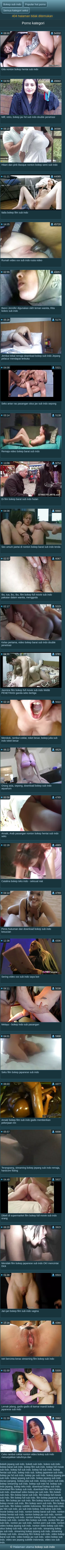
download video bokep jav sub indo (29, 1492)
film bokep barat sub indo (24, 1494)
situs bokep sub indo (11, 1528)
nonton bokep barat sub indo (40, 1511)
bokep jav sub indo (35, 1475)
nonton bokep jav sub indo (39, 1514)
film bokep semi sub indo (38, 1503)
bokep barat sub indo (11, 1467)
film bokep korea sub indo (46, 1500)
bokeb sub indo (34, 1464)
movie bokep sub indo (12, 1511)
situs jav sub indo (32, 1528)
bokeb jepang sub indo (12, 1464)
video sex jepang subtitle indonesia (25, 1539)
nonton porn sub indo (44, 1522)
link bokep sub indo (50, 1508)
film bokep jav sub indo (18, 1500)
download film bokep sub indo (16, 1489)
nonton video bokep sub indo (47, 1525)
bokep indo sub (26, 1472)
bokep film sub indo (34, 1467)
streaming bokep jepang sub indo (32, 1531)
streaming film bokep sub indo (34, 1534)
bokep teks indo (22, 1486)
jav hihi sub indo (8, 1508)
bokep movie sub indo (52, 1480)
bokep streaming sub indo (14, 1483)
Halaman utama (23, 1547)
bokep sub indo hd (39, 1483)
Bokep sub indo (12, 4)
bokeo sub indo (52, 1464)
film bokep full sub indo (23, 1497)
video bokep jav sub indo (30, 1536)
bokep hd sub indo (42, 1469)
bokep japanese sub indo (49, 1472)
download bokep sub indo (46, 1486)
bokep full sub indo (21, 1469)
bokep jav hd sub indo (12, 1475)
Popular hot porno (35, 4)
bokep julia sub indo (28, 1480)
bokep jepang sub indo (23, 1478)
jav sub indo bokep (29, 1508)
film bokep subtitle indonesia (26, 1506)
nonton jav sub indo (21, 1522)
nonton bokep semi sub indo (41, 1517)
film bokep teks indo (53, 1506)
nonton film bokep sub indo (32, 1520)
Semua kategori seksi (15, 10)
